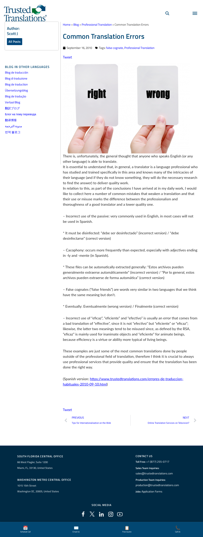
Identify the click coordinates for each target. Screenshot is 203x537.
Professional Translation (139, 47)
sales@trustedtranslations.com (154, 473)
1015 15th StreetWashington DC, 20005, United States (38, 488)
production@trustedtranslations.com (157, 485)
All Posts (15, 41)
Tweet (67, 57)
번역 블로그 (12, 132)
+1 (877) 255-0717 (157, 461)
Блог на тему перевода (20, 114)
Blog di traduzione (16, 78)
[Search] (167, 13)
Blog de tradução (15, 96)
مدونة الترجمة (13, 126)
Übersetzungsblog (16, 90)
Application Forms (152, 491)
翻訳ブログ (12, 108)
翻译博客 (11, 120)
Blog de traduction (16, 84)
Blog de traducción (16, 72)
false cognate (114, 47)
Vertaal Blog (12, 102)
